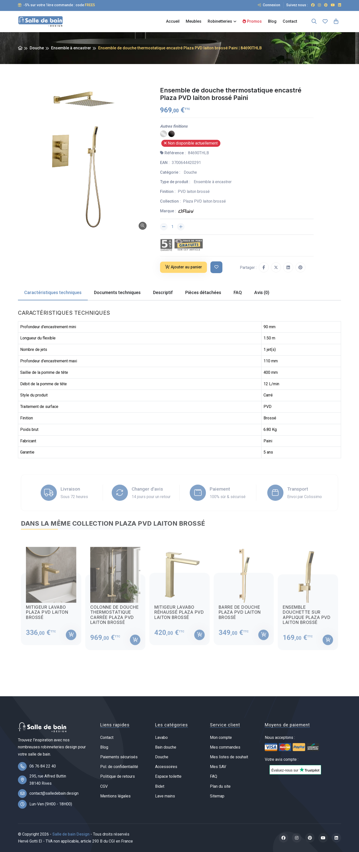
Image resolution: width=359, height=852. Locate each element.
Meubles (193, 21)
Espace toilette (168, 776)
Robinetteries (220, 21)
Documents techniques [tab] (117, 292)
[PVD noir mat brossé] (171, 133)
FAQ (213, 776)
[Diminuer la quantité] (164, 227)
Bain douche (165, 747)
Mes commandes (225, 747)
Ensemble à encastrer (71, 48)
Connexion (268, 5)
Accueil (173, 21)
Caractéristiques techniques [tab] (53, 292)
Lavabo (161, 737)
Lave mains (165, 796)
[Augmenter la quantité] (180, 227)
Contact (290, 21)
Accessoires (166, 766)
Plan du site (220, 786)
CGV (104, 786)
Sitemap (217, 796)
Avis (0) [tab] (261, 292)
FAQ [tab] (238, 292)
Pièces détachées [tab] (203, 292)
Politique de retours (117, 776)
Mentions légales (115, 796)
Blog (272, 21)
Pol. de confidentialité (119, 766)
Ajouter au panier (183, 267)
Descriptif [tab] (163, 292)
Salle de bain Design (71, 834)
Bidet (159, 786)
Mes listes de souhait (229, 757)
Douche (37, 48)
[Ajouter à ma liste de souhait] (216, 267)
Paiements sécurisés (119, 757)
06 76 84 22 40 (42, 766)
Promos (252, 21)
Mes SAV (218, 766)
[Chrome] (163, 133)
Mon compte (221, 737)
